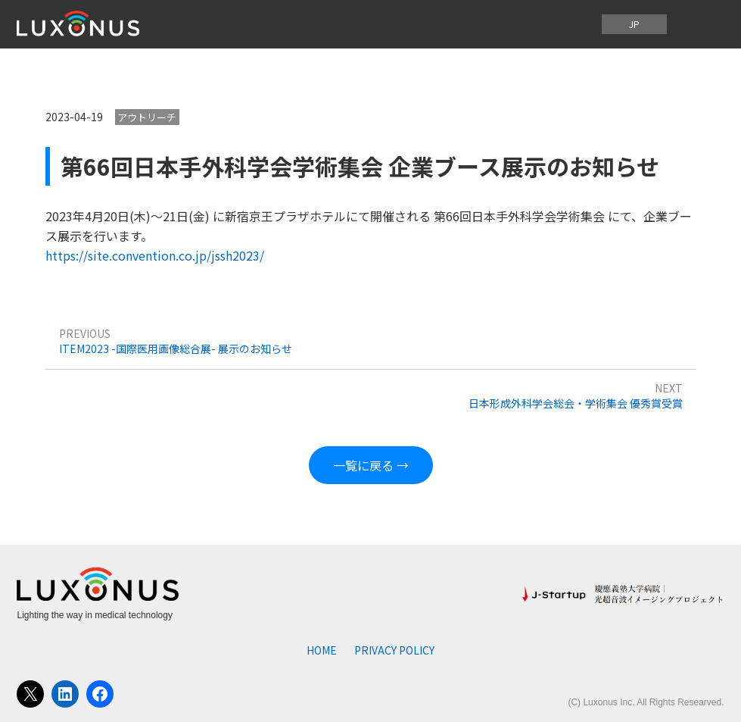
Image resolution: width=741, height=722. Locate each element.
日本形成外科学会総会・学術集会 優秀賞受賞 (576, 403)
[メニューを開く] (700, 24)
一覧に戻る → (371, 465)
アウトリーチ (146, 117)
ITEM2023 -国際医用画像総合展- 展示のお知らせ (175, 348)
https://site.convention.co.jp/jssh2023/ (154, 255)
